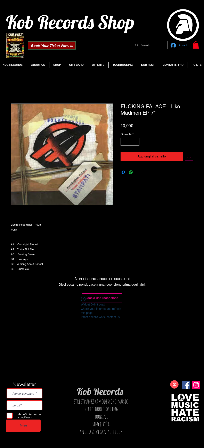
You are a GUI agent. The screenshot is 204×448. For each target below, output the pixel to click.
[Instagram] (196, 385)
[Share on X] (138, 172)
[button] (196, 45)
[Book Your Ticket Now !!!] (52, 45)
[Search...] (150, 45)
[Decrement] (123, 141)
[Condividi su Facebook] (123, 172)
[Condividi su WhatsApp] (131, 172)
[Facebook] (186, 385)
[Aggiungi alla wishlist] (189, 156)
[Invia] (23, 426)
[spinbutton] (130, 141)
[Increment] (136, 141)
